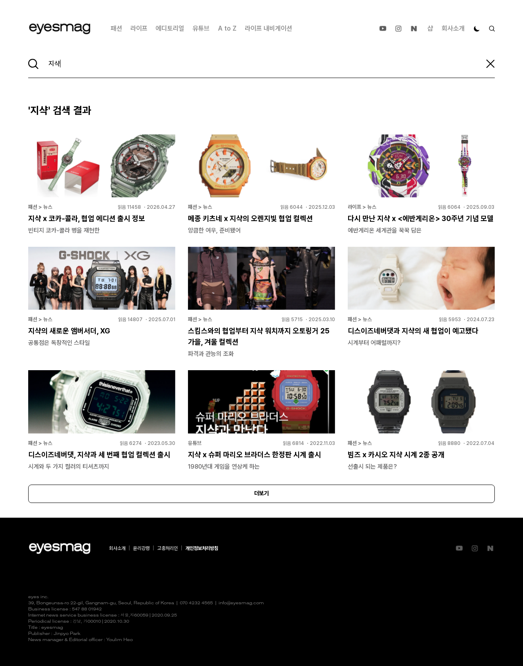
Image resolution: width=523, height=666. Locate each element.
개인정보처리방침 (202, 548)
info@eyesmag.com (241, 603)
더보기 (261, 493)
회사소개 (453, 28)
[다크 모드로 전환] (477, 28)
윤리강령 (141, 548)
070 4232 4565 (196, 603)
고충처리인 (167, 548)
